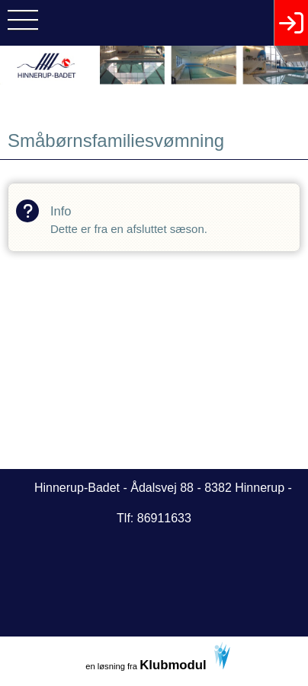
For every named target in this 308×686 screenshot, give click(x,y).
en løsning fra (157, 657)
